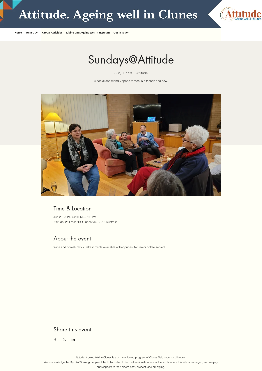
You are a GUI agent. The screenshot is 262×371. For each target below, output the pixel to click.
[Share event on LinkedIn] (73, 339)
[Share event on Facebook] (55, 339)
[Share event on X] (64, 339)
